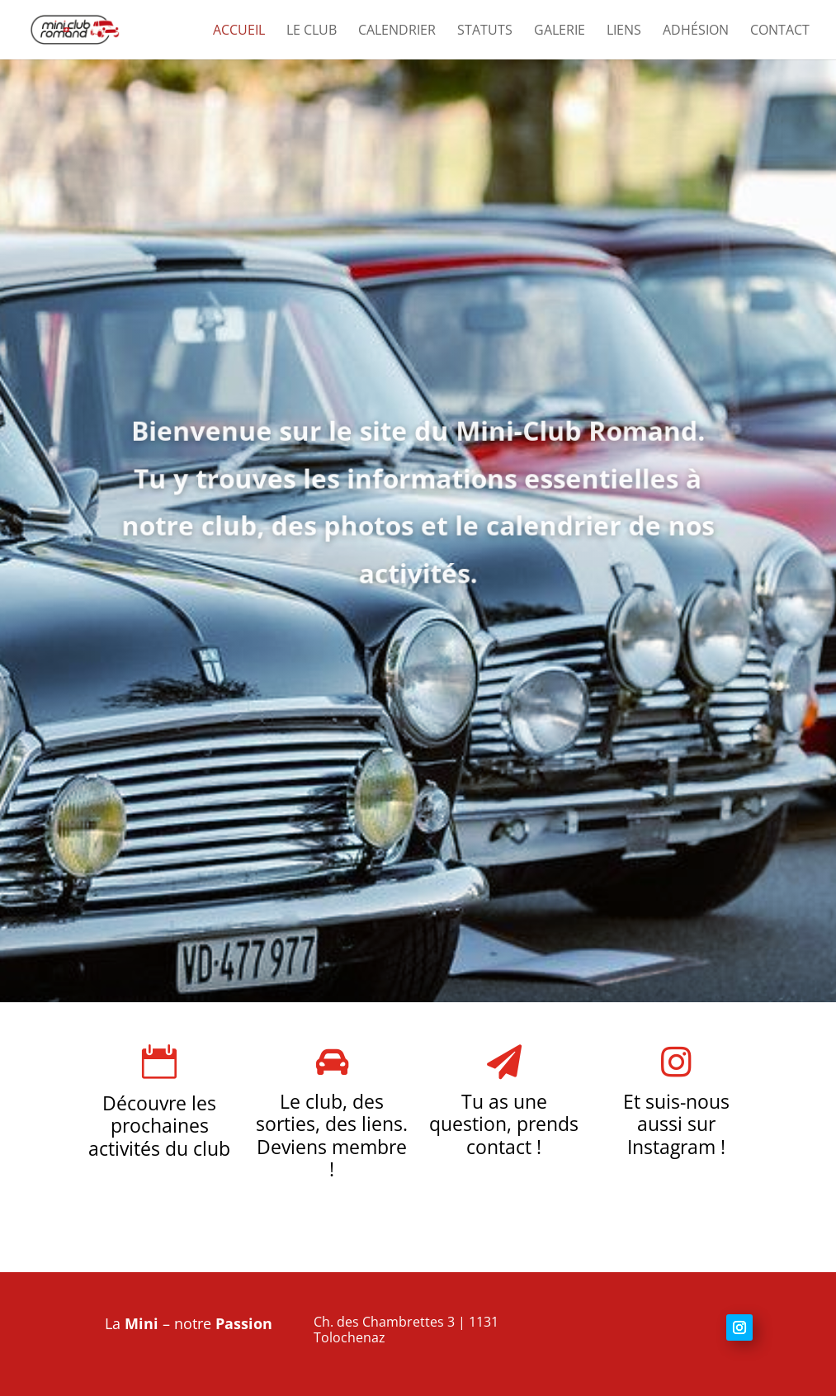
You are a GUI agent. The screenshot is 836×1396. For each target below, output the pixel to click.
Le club (311, 31)
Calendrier (397, 31)
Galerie (559, 31)
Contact (780, 31)
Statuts (484, 31)
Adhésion (696, 31)
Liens (624, 31)
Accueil (239, 31)
